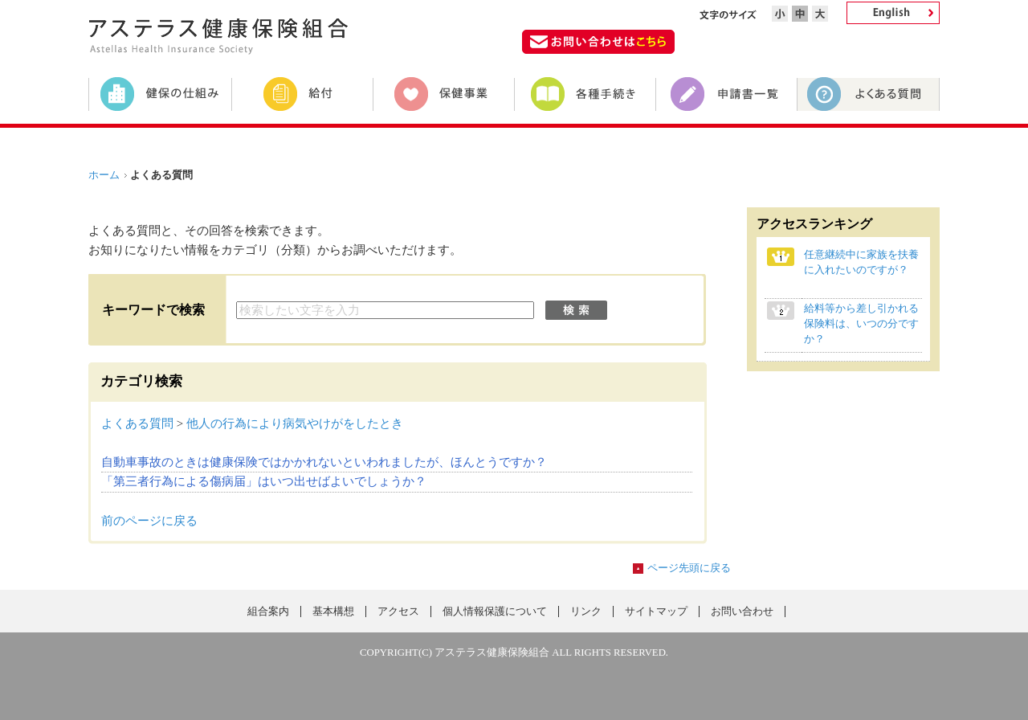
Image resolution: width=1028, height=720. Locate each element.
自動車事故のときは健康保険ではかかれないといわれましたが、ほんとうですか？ (324, 462)
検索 (576, 310)
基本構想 (333, 611)
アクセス (398, 611)
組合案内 (268, 611)
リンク (586, 611)
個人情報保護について (495, 611)
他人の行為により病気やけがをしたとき (294, 423)
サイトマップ (656, 611)
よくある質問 (137, 423)
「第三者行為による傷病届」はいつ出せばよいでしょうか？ (263, 481)
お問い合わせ (742, 611)
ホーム (104, 175)
